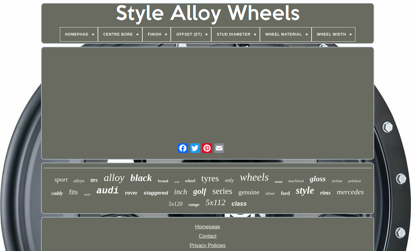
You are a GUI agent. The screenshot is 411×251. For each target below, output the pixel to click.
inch (180, 192)
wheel (190, 181)
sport (61, 179)
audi (107, 191)
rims (325, 192)
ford (285, 193)
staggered (156, 193)
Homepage (207, 227)
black (141, 177)
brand (163, 181)
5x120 (176, 204)
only (229, 180)
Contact (208, 236)
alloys (79, 180)
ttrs (94, 180)
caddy (57, 193)
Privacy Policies (207, 245)
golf (199, 191)
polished (354, 181)
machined (296, 181)
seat (176, 181)
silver (270, 193)
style (305, 190)
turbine (337, 181)
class (239, 203)
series (222, 191)
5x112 (215, 202)
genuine (249, 192)
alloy (114, 177)
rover (131, 193)
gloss (318, 178)
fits (73, 192)
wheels (254, 177)
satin (87, 194)
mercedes (350, 192)
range (194, 204)
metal (278, 181)
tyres (210, 178)
